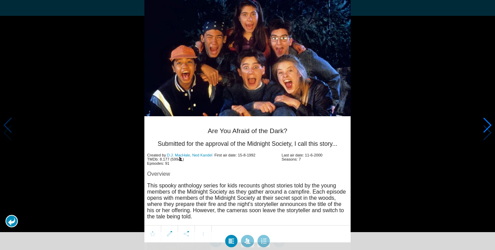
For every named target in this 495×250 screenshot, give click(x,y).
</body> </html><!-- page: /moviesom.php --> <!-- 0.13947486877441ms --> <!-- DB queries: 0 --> (247, 125)
